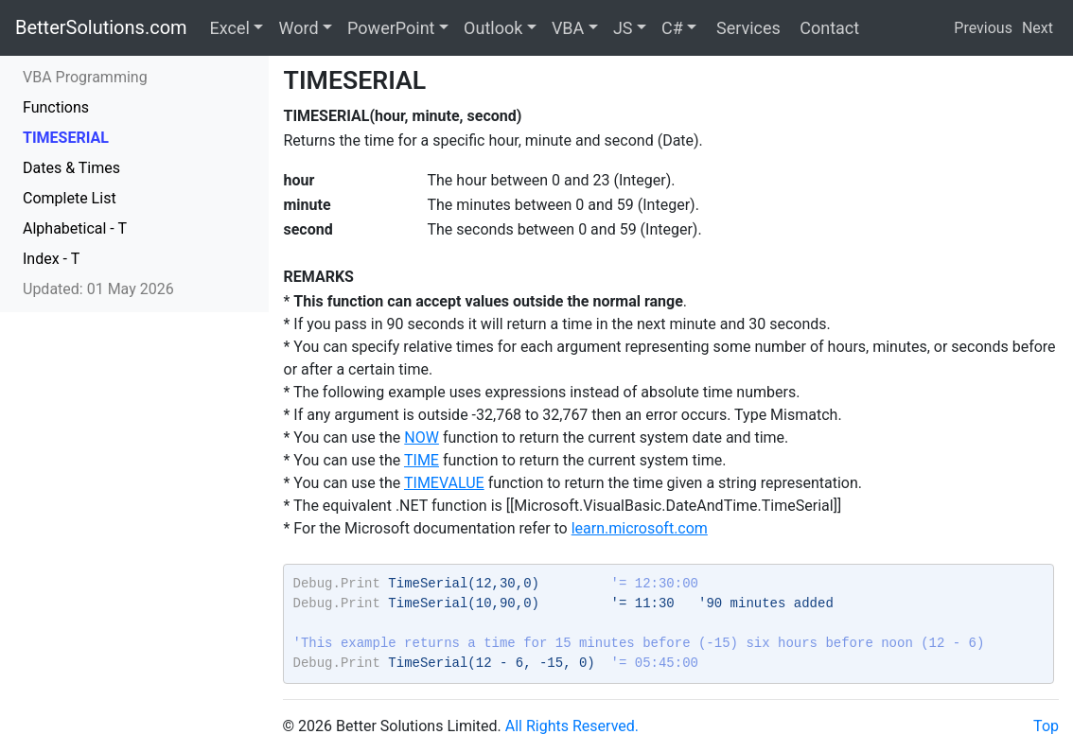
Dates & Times (71, 168)
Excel (230, 28)
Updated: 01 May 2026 (98, 289)
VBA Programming (85, 77)
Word (298, 28)
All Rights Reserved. (572, 726)
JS (623, 28)
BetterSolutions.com (101, 27)
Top (1046, 726)
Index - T (51, 259)
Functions (56, 107)
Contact (827, 28)
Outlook (493, 28)
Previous (983, 28)
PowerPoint (390, 28)
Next (1037, 28)
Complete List (69, 198)
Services (746, 28)
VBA (568, 28)
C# (672, 28)
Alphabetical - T (75, 228)
